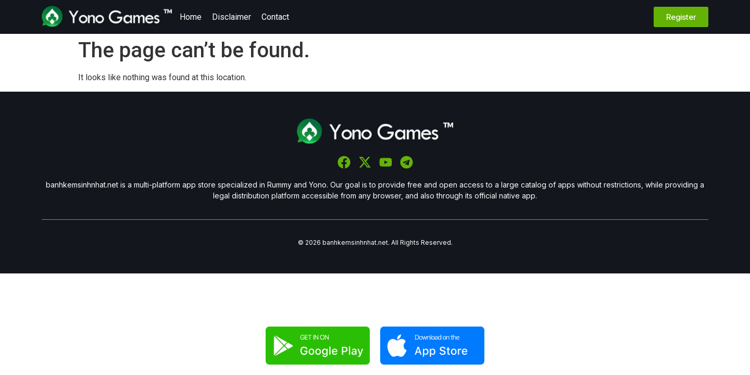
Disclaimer (231, 17)
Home (191, 17)
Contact (275, 17)
